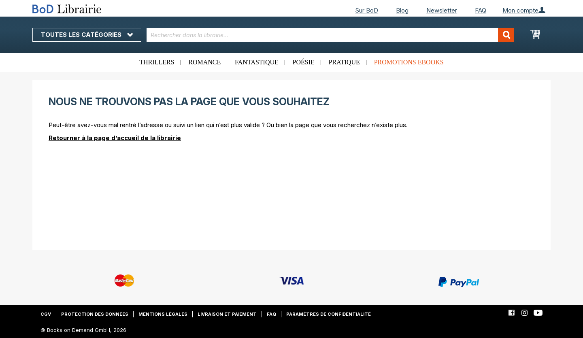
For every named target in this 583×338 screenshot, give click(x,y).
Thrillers (156, 62)
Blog (402, 10)
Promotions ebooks (409, 62)
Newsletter (441, 10)
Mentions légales (162, 314)
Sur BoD (366, 10)
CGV (45, 314)
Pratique (344, 62)
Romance (204, 62)
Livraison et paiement (227, 314)
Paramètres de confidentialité (328, 314)
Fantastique (257, 62)
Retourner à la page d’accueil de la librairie (115, 138)
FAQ (480, 10)
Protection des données (94, 314)
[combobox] (331, 35)
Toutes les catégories (87, 34)
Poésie (304, 62)
